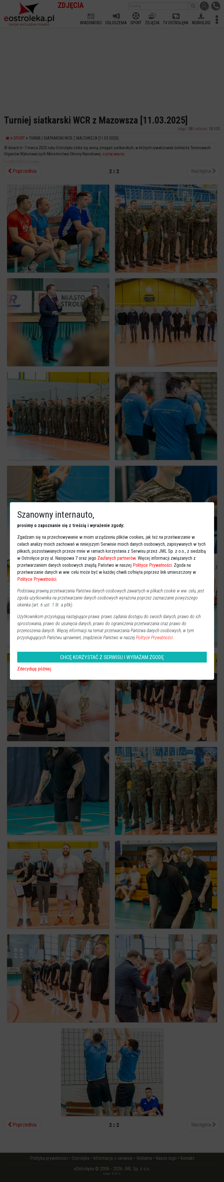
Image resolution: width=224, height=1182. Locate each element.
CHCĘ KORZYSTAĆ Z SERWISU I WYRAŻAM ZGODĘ (112, 657)
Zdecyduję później (34, 669)
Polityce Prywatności (152, 565)
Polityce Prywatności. (155, 637)
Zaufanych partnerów (116, 558)
